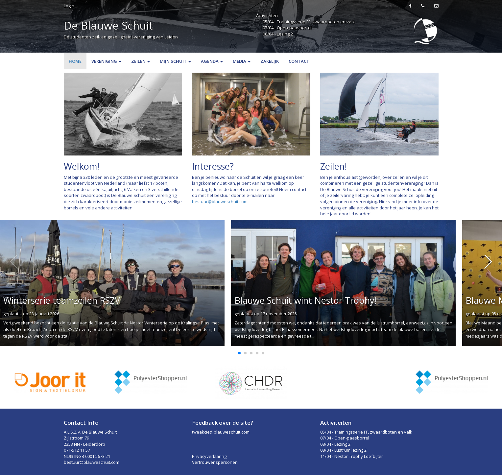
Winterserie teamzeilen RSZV (61, 300)
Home (75, 61)
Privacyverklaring (209, 456)
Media (242, 61)
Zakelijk (269, 61)
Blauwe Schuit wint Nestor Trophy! (305, 300)
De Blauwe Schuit (108, 25)
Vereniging (106, 61)
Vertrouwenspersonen (215, 462)
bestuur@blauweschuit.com (220, 201)
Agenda (212, 61)
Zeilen (140, 61)
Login (69, 6)
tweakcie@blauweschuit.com (221, 432)
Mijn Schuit (175, 61)
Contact (299, 61)
